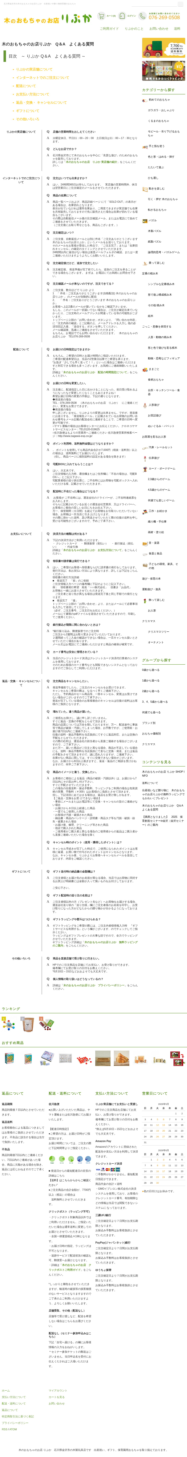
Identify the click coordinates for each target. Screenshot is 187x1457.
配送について (26, 86)
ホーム (6, 1390)
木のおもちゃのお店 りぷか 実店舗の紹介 (91, 162)
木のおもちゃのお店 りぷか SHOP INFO (163, 773)
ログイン (127, 16)
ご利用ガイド (109, 28)
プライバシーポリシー (15, 1423)
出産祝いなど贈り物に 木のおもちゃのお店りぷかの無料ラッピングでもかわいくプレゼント (163, 794)
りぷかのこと (134, 28)
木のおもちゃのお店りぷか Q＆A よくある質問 (163, 807)
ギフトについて (27, 111)
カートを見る (57, 1397)
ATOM (13, 1429)
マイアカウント (58, 1390)
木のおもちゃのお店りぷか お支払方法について (92, 550)
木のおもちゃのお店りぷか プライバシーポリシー (94, 985)
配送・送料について (14, 1403)
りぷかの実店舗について (34, 69)
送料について (150, 783)
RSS (4, 1429)
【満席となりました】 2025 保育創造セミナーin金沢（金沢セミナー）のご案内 (163, 820)
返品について (10, 1410)
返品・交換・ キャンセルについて (41, 102)
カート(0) (106, 16)
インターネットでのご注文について (42, 77)
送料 (177, 28)
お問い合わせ (158, 28)
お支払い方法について (32, 94)
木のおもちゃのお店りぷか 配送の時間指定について (95, 372)
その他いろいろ (27, 119)
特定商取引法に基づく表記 (18, 1416)
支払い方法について (14, 1397)
